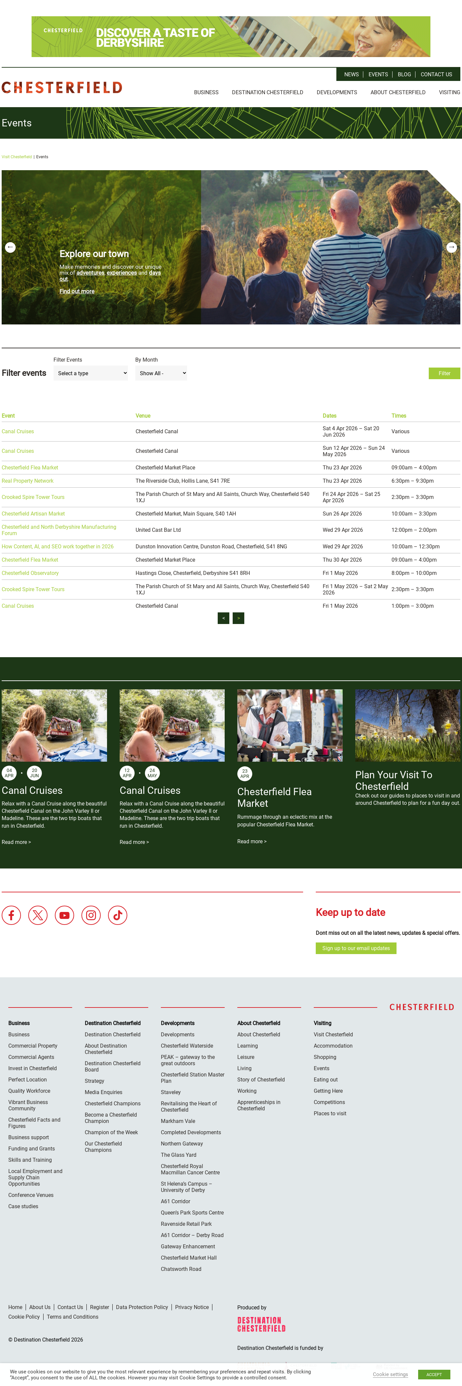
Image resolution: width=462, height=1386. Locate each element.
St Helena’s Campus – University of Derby (186, 1187)
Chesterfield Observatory (30, 573)
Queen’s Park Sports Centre (192, 1213)
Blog (404, 74)
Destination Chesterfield (62, 87)
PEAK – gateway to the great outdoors (188, 1060)
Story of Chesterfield (261, 1079)
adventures (90, 272)
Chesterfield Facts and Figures (34, 1123)
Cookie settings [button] (390, 1374)
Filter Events (68, 360)
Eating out (326, 1079)
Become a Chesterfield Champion (111, 1118)
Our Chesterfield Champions (103, 1147)
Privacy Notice (192, 1307)
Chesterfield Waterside (187, 1046)
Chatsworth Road (181, 1269)
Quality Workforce (29, 1091)
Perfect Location (27, 1079)
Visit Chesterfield (17, 157)
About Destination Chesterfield (106, 1049)
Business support (28, 1137)
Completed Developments (191, 1132)
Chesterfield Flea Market (30, 467)
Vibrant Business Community (28, 1105)
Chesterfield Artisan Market (33, 514)
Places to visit (330, 1113)
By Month (146, 360)
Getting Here (328, 1091)
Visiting (449, 92)
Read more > (16, 842)
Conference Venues (31, 1195)
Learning (247, 1046)
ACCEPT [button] (434, 1374)
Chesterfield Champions (113, 1103)
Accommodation (333, 1046)
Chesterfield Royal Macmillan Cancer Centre (190, 1169)
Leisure (245, 1057)
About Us (40, 1307)
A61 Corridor (175, 1201)
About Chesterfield (398, 92)
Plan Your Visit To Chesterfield (393, 780)
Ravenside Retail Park (186, 1224)
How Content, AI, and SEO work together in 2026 (58, 546)
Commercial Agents (31, 1057)
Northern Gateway (182, 1144)
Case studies (23, 1206)
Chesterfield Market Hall (189, 1258)
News (351, 74)
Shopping (325, 1057)
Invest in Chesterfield (32, 1068)
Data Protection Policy (142, 1307)
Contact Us (436, 74)
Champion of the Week (111, 1132)
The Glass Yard (178, 1155)
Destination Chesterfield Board (113, 1066)
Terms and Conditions (72, 1317)
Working (247, 1091)
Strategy (94, 1081)
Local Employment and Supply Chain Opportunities (35, 1177)
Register (99, 1307)
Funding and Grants (31, 1148)
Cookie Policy (24, 1317)
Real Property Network (28, 481)
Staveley (171, 1092)
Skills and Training (30, 1160)
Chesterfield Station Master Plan (192, 1078)
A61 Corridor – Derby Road (192, 1235)
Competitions (329, 1102)
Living (244, 1068)
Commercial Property (33, 1046)
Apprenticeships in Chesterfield (259, 1105)
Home (15, 1307)
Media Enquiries (103, 1092)
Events (378, 74)
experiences (122, 272)
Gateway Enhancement (188, 1246)
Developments (337, 92)
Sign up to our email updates (356, 948)
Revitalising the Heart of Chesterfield (189, 1106)
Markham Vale (178, 1121)
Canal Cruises (18, 431)
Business (206, 92)
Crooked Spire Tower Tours (33, 497)
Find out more (76, 291)
